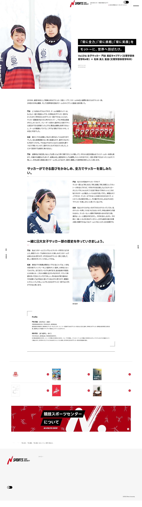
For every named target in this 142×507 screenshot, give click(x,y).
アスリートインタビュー (23, 449)
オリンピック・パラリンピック (67, 483)
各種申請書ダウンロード (89, 470)
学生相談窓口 (86, 473)
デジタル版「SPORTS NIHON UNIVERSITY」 (91, 478)
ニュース (62, 477)
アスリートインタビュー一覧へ (71, 355)
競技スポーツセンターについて (90, 482)
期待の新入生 (42, 477)
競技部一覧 (41, 483)
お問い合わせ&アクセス (12, 503)
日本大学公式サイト (36, 503)
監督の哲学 (41, 480)
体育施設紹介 (64, 467)
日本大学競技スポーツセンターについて (118, 5)
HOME (6, 250)
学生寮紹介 (63, 470)
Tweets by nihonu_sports (117, 463)
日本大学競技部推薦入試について (91, 467)
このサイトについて (25, 503)
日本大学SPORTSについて (67, 473)
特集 (39, 467)
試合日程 (62, 480)
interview (6, 256)
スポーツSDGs (42, 473)
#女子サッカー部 (81, 65)
